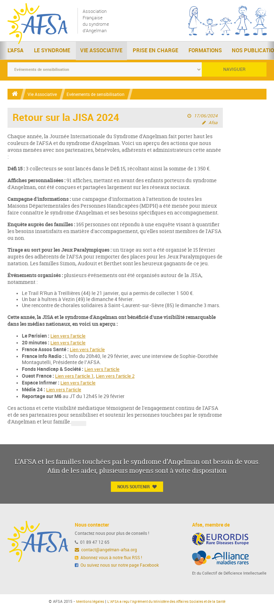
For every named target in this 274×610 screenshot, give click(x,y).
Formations (205, 51)
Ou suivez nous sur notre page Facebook (117, 566)
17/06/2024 (205, 116)
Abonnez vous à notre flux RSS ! (108, 558)
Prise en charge (155, 51)
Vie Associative (101, 51)
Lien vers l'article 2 (120, 377)
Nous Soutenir (137, 487)
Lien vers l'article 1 (76, 377)
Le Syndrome (52, 51)
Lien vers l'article (69, 337)
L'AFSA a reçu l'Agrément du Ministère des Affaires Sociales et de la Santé (168, 602)
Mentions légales (82, 602)
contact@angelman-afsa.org (106, 550)
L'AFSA (16, 51)
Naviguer (234, 69)
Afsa (212, 123)
